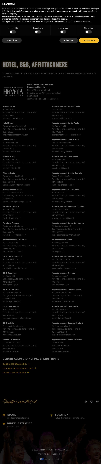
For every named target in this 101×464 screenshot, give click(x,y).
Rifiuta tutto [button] (69, 40)
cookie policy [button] (11, 14)
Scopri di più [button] (11, 40)
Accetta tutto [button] (89, 40)
